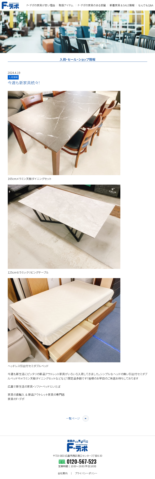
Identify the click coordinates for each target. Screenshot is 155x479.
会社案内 (63, 473)
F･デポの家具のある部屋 (92, 5)
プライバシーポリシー (86, 473)
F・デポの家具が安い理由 (41, 5)
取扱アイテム (66, 5)
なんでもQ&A (145, 5)
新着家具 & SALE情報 (122, 5)
